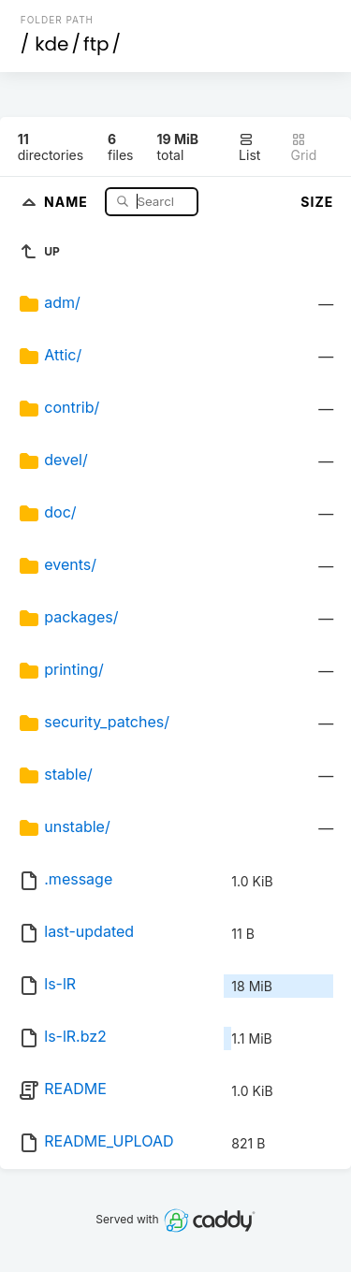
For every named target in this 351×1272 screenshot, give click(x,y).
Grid (304, 147)
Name (68, 201)
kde (51, 44)
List (249, 147)
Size (316, 202)
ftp (96, 44)
